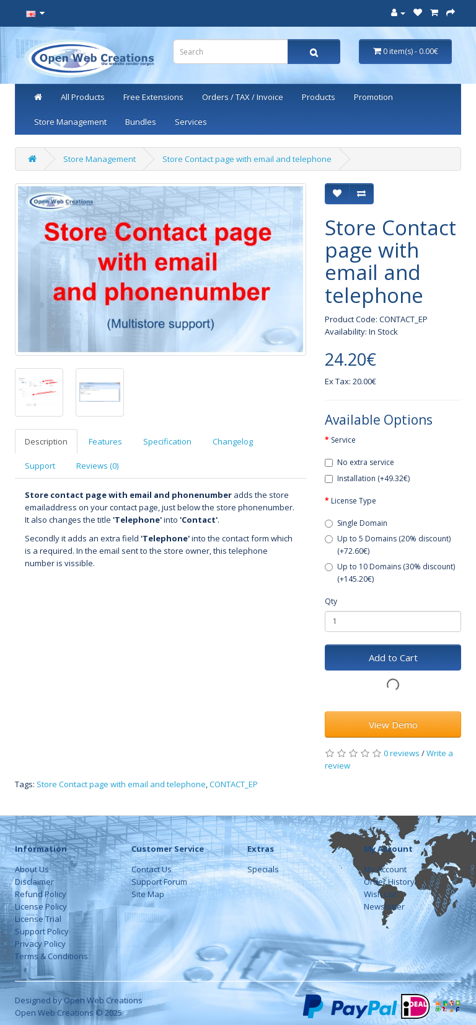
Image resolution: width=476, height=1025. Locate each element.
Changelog (233, 441)
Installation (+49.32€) (367, 478)
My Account (385, 869)
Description (46, 441)
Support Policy (42, 931)
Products (318, 96)
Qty (331, 601)
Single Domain (356, 523)
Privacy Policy (40, 943)
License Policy (41, 906)
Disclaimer (34, 881)
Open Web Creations (103, 1000)
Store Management (70, 121)
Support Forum (159, 881)
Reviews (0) (97, 465)
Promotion (373, 96)
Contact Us (151, 869)
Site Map (147, 894)
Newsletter (384, 906)
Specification (167, 441)
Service (343, 440)
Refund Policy (40, 894)
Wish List (380, 894)
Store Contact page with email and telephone (247, 159)
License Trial (38, 918)
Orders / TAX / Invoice (242, 96)
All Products (83, 96)
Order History (389, 881)
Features (105, 441)
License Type (353, 500)
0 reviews (402, 753)
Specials (263, 869)
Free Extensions (153, 96)
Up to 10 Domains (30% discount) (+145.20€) (390, 572)
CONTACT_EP (233, 784)
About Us (32, 869)
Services (191, 121)
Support (40, 465)
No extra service (359, 462)
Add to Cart (393, 657)
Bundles (140, 121)
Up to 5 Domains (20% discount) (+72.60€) (388, 544)
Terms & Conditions (51, 956)
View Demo (393, 724)
